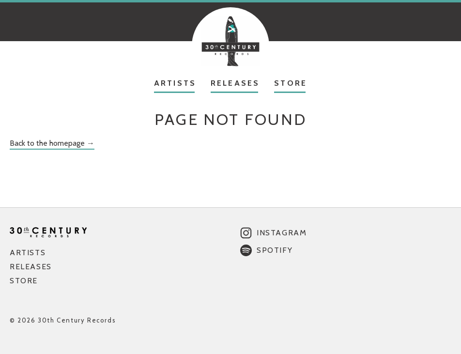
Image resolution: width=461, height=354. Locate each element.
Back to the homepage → (52, 143)
